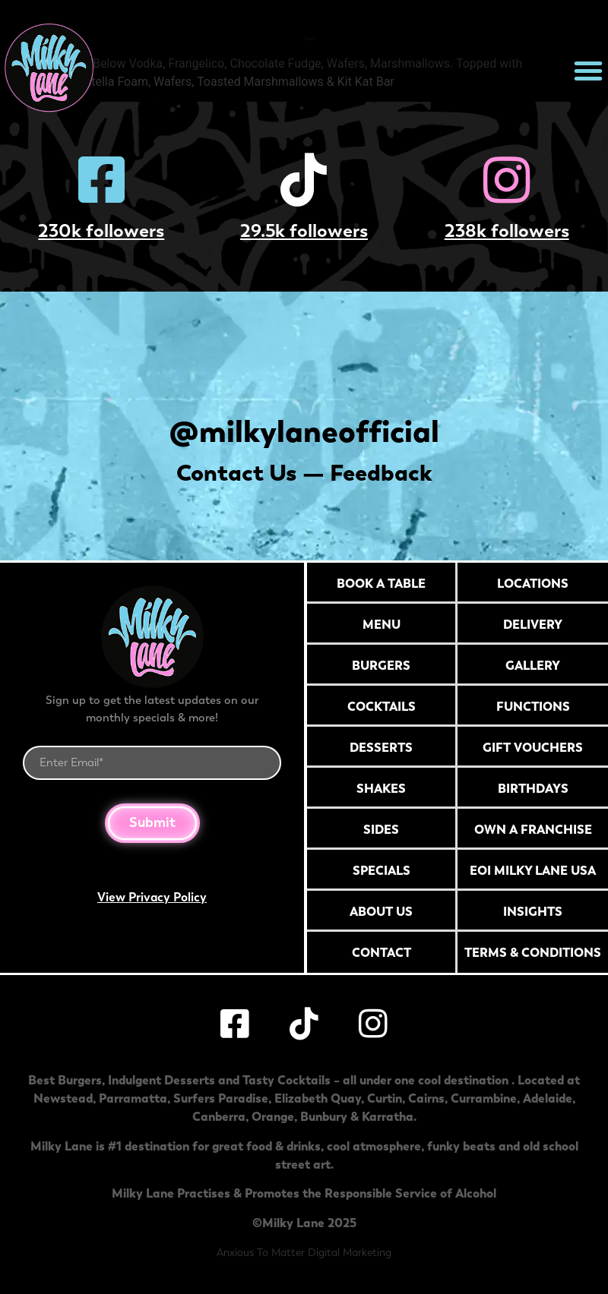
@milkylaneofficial (304, 431)
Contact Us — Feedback (304, 473)
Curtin (384, 1098)
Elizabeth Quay (317, 1098)
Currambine (484, 1098)
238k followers (507, 230)
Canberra (218, 1116)
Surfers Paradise (220, 1098)
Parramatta (133, 1098)
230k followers (101, 230)
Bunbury (323, 1116)
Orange (273, 1116)
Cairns (426, 1098)
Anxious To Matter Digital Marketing (304, 1252)
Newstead (63, 1098)
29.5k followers (304, 230)
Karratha (387, 1116)
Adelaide (547, 1098)
